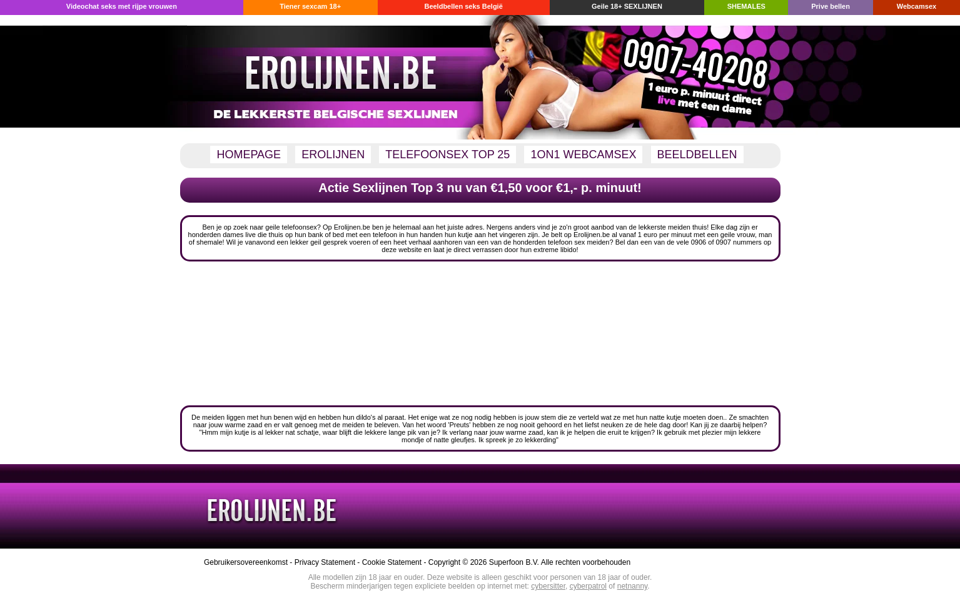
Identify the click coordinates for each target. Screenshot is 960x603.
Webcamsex (916, 6)
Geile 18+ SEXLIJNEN (627, 6)
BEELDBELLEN (697, 154)
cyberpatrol (588, 586)
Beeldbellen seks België (463, 6)
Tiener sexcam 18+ (310, 6)
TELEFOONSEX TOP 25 (447, 154)
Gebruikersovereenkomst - (249, 562)
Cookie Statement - (395, 562)
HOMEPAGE (248, 154)
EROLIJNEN (333, 154)
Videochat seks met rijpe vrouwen (121, 6)
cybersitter (548, 586)
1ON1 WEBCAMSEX (583, 154)
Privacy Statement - (328, 562)
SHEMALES (746, 6)
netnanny (632, 586)
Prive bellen (830, 6)
